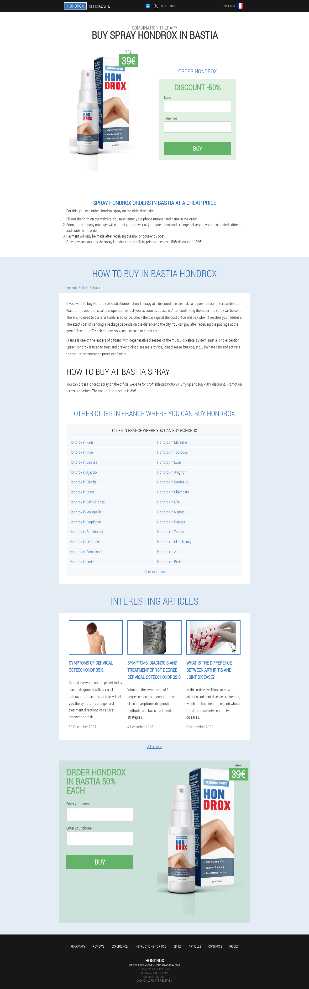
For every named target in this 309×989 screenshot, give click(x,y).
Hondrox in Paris (81, 442)
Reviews (98, 946)
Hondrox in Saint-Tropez (87, 501)
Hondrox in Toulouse (172, 452)
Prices (234, 946)
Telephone (170, 118)
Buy (197, 148)
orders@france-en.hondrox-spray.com (154, 965)
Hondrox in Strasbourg (86, 531)
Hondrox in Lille (168, 501)
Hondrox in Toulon (170, 531)
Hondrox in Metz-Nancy (174, 541)
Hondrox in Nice (81, 452)
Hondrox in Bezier (170, 561)
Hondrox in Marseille (172, 442)
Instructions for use (150, 946)
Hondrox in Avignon (171, 472)
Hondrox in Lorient (83, 561)
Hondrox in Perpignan (85, 521)
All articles (154, 746)
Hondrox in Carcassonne (87, 551)
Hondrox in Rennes (171, 521)
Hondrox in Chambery (173, 491)
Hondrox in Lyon (169, 462)
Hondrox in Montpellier (86, 511)
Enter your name (78, 804)
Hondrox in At (167, 551)
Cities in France (155, 571)
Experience (119, 946)
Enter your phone (79, 828)
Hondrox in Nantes (171, 511)
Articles (195, 946)
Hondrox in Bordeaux (172, 481)
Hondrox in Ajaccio (83, 472)
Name (167, 97)
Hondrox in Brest (81, 491)
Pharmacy (77, 946)
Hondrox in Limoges (84, 541)
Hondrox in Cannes (83, 462)
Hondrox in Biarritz (82, 481)
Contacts (215, 946)
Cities (177, 946)
